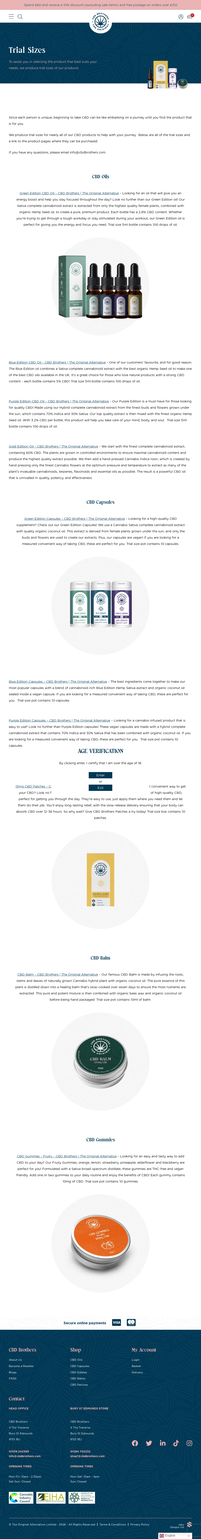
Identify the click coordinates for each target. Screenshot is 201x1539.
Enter (100, 775)
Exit (100, 788)
